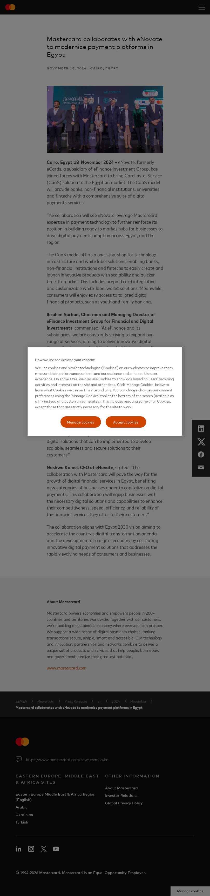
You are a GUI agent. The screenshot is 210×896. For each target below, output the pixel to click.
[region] (105, 391)
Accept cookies (126, 422)
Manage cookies (80, 422)
